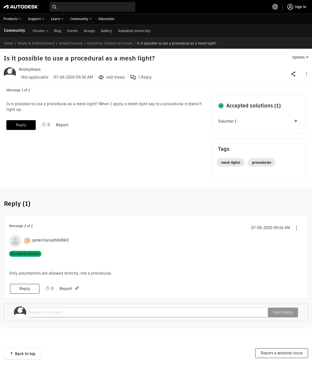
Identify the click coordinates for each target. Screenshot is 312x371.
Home (8, 43)
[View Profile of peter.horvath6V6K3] (50, 240)
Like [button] (44, 124)
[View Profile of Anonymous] (30, 69)
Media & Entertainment (36, 43)
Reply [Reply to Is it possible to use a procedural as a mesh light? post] (21, 125)
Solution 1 (227, 121)
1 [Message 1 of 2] (22, 90)
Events (72, 30)
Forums (39, 30)
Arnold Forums (70, 43)
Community (14, 30)
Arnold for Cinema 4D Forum (109, 43)
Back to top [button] (25, 354)
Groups (89, 30)
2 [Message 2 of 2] (25, 225)
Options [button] (298, 57)
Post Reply (283, 312)
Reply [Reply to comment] (24, 288)
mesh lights (230, 162)
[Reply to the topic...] (148, 312)
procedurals (261, 162)
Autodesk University (134, 30)
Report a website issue (282, 353)
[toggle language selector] (275, 7)
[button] (306, 73)
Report (62, 125)
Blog (57, 30)
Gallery (106, 30)
